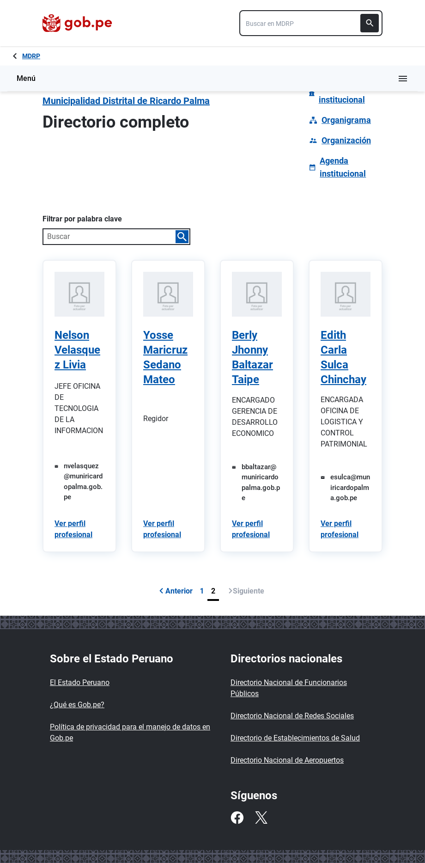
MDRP (31, 56)
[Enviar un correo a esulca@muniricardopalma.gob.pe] (345, 487)
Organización (346, 140)
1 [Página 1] (202, 591)
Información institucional (342, 93)
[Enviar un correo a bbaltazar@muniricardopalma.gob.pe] (257, 482)
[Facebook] (237, 817)
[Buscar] (369, 23)
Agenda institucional (343, 167)
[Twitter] (261, 817)
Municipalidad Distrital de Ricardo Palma (126, 100)
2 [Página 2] (213, 591)
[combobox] (310, 23)
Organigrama (346, 120)
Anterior (176, 591)
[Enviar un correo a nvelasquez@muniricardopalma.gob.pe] (79, 481)
